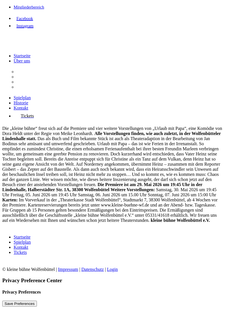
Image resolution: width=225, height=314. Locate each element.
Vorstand (24, 81)
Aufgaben (25, 76)
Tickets (20, 252)
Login (112, 269)
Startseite (22, 55)
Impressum (68, 269)
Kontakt (21, 108)
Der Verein (26, 71)
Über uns (22, 60)
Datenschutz (92, 269)
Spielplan (22, 97)
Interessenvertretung (35, 87)
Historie (21, 102)
